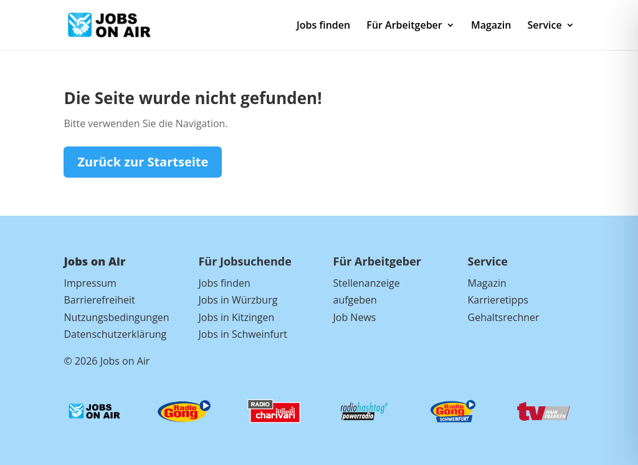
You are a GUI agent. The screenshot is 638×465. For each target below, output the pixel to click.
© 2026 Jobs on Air (107, 361)
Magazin (491, 26)
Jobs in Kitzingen (236, 317)
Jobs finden (323, 26)
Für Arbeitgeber (404, 26)
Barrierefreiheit (99, 300)
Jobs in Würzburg (237, 300)
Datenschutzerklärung (115, 334)
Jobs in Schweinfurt (242, 334)
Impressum (90, 283)
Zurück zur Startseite (142, 161)
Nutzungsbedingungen (116, 317)
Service (545, 26)
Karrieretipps (498, 300)
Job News (354, 317)
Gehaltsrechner (504, 317)
